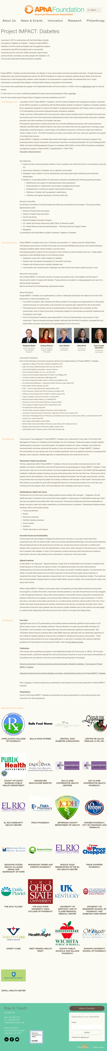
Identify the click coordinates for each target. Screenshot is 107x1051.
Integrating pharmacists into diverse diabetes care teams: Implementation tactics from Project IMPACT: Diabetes (63, 673)
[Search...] (94, 10)
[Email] (86, 1027)
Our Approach (37, 564)
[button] (9, 20)
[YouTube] (17, 1039)
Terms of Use (98, 1047)
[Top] (84, 1046)
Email (74, 1022)
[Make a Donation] (87, 1008)
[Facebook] (12, 1039)
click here (72, 93)
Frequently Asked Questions (30, 152)
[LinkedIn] (6, 1039)
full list (27, 683)
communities (27, 451)
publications (86, 86)
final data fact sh (74, 642)
